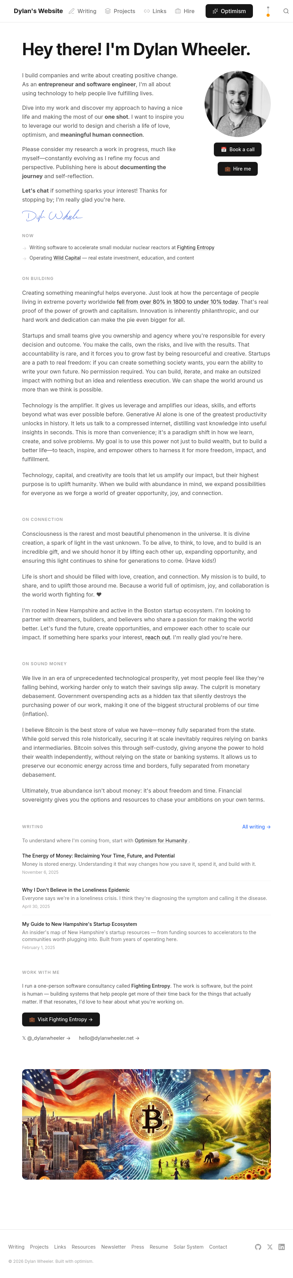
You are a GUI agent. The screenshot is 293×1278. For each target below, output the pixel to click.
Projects (120, 11)
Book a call (238, 149)
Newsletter (113, 1247)
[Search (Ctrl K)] (286, 11)
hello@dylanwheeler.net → (109, 1038)
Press (137, 1247)
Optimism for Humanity (162, 840)
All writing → (256, 827)
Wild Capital (67, 258)
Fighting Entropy (196, 247)
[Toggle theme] (268, 11)
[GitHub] (258, 1247)
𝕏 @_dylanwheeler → (46, 1038)
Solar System (188, 1247)
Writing (82, 11)
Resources (84, 1247)
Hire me (238, 168)
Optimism (229, 11)
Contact (218, 1247)
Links (155, 11)
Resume (159, 1247)
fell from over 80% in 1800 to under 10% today (177, 301)
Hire (185, 11)
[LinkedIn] (281, 1247)
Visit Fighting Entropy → (61, 1019)
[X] (270, 1247)
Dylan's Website (38, 10)
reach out (157, 637)
